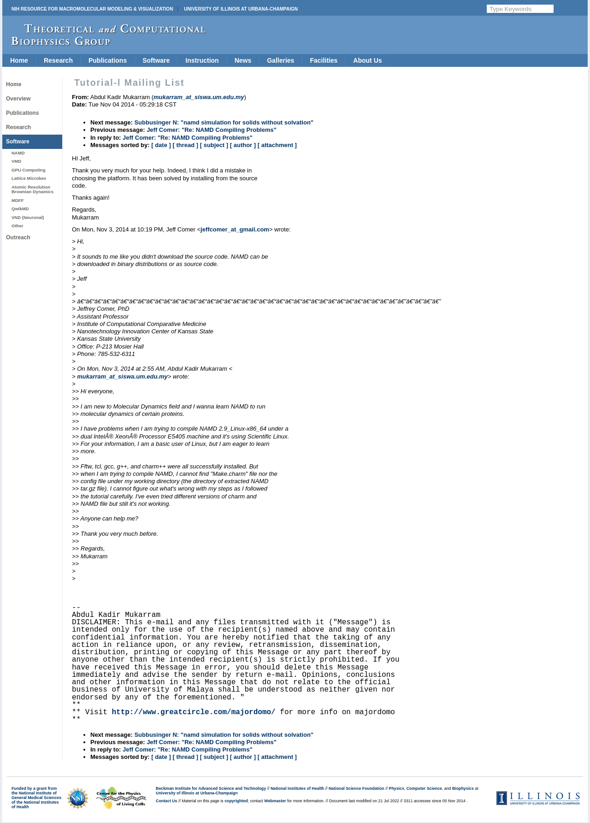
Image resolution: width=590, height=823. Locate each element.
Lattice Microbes (29, 178)
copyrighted (236, 801)
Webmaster (275, 801)
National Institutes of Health (297, 788)
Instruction (201, 60)
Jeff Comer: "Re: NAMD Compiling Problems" (212, 129)
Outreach (18, 237)
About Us (367, 60)
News (243, 60)
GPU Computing (28, 169)
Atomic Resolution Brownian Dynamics (32, 189)
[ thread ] (185, 145)
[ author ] (243, 145)
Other (17, 225)
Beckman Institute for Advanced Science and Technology (211, 788)
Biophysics (463, 788)
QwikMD (20, 208)
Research (58, 60)
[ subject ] (214, 145)
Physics (396, 788)
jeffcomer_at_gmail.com (235, 229)
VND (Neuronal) (28, 217)
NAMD (18, 152)
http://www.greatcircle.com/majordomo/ (193, 712)
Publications (107, 60)
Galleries (280, 60)
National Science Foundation (356, 788)
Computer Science (424, 788)
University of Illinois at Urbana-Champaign (241, 9)
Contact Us (166, 801)
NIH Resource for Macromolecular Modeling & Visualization (92, 9)
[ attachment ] (277, 145)
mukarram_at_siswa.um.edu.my (122, 376)
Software (156, 60)
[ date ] (161, 145)
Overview (18, 98)
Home (19, 60)
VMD (16, 161)
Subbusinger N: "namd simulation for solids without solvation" (223, 122)
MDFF (18, 200)
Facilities (323, 60)
